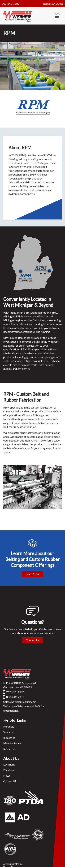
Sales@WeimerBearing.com (19, 701)
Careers (8, 781)
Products (8, 726)
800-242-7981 (10, 3)
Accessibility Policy (12, 864)
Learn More (33, 573)
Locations (9, 764)
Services (8, 732)
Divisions (8, 770)
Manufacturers (12, 743)
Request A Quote (53, 3)
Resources (9, 748)
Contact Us (32, 640)
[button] (57, 16)
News (6, 775)
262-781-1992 (15, 692)
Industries (9, 737)
